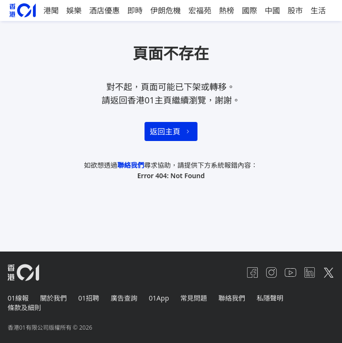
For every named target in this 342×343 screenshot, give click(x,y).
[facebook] (252, 272)
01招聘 (88, 298)
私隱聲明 (270, 298)
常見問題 (193, 298)
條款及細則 (24, 307)
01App (159, 298)
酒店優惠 (104, 10)
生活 (318, 10)
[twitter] (328, 272)
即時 (135, 10)
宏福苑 (199, 10)
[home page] (23, 10)
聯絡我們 (130, 165)
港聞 (51, 10)
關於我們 (53, 298)
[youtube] (290, 272)
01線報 (18, 298)
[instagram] (271, 272)
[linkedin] (309, 272)
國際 (249, 10)
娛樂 (74, 10)
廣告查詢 (124, 298)
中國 (272, 10)
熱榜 (226, 10)
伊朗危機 (165, 10)
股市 (295, 10)
